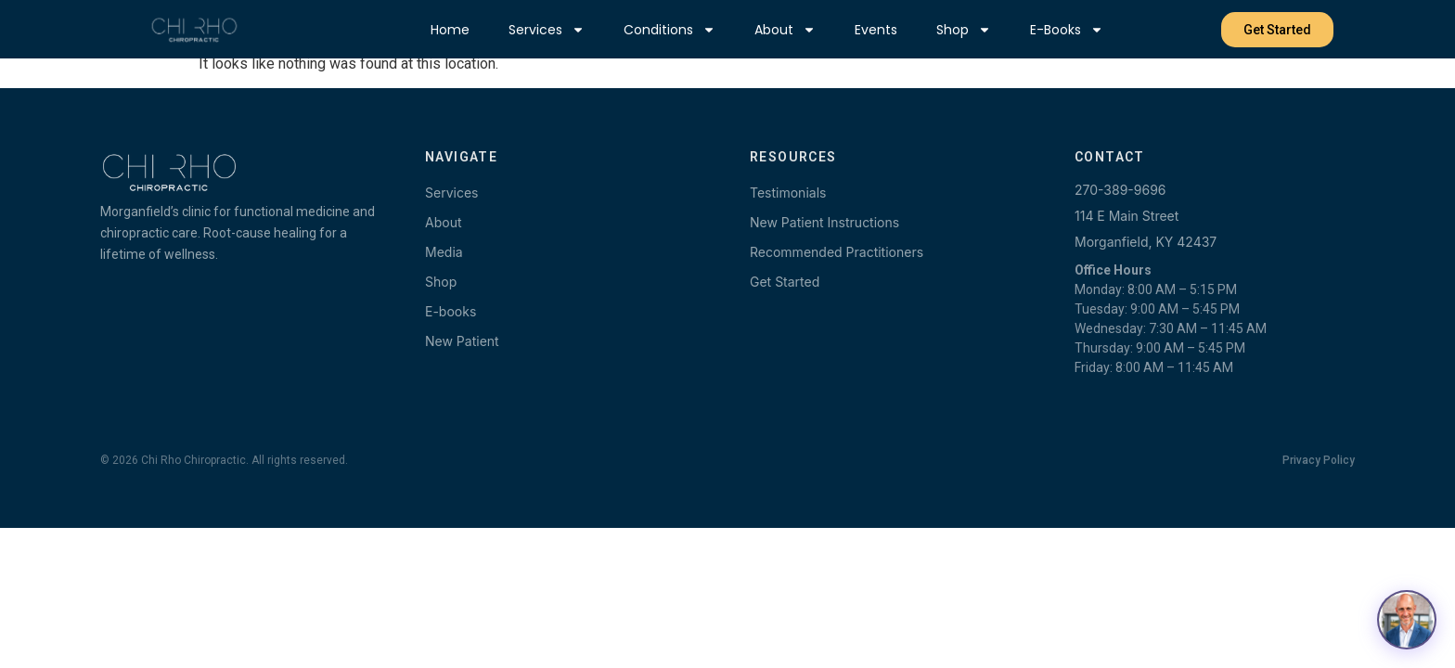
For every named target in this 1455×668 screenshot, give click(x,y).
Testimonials (788, 192)
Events (876, 29)
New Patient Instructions (824, 222)
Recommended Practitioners (836, 252)
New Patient (462, 341)
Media (444, 252)
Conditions (669, 30)
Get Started (784, 281)
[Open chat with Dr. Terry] (1406, 619)
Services (547, 30)
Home (450, 29)
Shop (963, 30)
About (785, 30)
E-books (1066, 30)
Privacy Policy (1318, 460)
